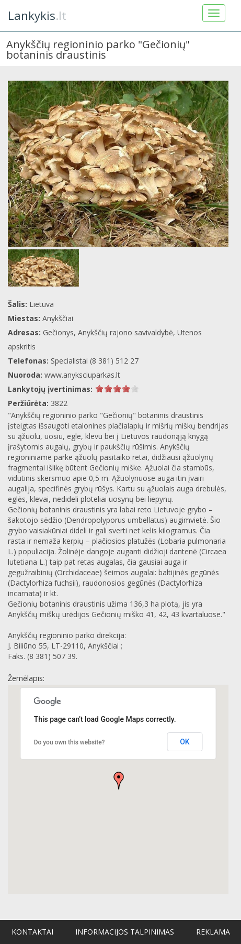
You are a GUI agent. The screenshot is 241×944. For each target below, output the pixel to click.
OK (185, 742)
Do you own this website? (69, 742)
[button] (118, 780)
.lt (37, 15)
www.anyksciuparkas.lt (82, 375)
